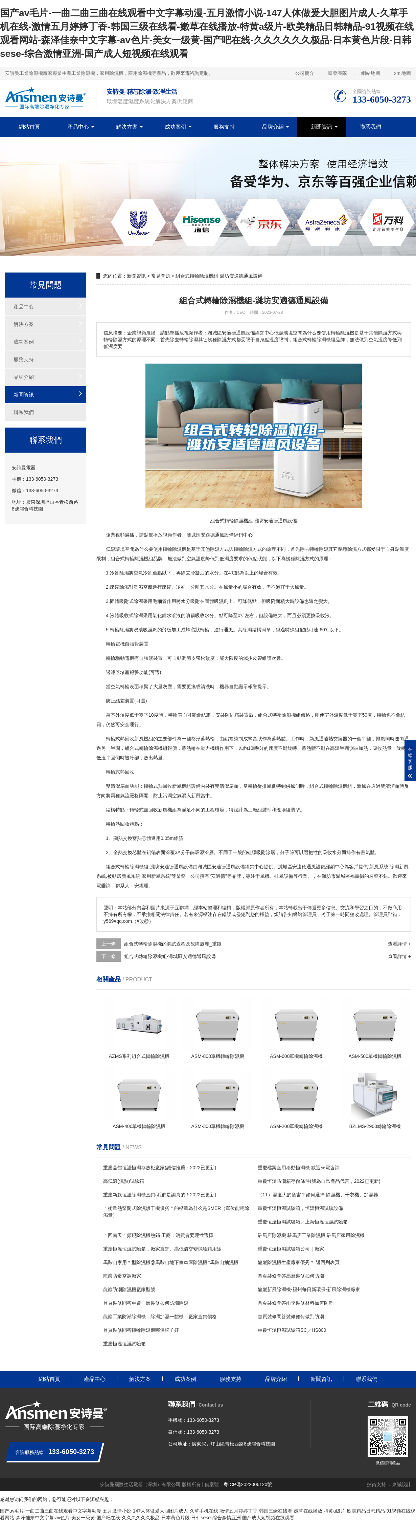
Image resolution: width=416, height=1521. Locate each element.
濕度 (229, 558)
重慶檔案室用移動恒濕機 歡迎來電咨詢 (299, 1167)
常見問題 (160, 276)
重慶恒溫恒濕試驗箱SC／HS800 (292, 1330)
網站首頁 (29, 127)
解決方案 (127, 127)
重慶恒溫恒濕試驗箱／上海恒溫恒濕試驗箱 (303, 1221)
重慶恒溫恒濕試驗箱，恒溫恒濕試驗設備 (300, 1208)
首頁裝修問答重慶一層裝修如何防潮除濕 (145, 1303)
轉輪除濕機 (136, 558)
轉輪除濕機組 (286, 715)
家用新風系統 (156, 876)
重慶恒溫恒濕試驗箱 (124, 1343)
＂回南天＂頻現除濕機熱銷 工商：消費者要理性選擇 (158, 1235)
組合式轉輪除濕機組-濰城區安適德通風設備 (170, 956)
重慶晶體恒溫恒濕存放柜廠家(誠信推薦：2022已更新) (159, 1167)
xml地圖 (402, 73)
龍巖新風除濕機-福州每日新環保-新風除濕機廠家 (309, 1289)
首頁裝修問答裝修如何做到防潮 (291, 1316)
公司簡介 (304, 73)
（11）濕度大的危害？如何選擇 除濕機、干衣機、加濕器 (318, 1194)
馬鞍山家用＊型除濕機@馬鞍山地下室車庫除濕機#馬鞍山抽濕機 (170, 1262)
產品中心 (78, 127)
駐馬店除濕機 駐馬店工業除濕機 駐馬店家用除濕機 (311, 1235)
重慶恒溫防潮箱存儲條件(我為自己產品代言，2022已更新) (319, 1181)
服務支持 (224, 127)
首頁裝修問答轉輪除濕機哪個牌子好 (141, 1330)
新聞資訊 (321, 127)
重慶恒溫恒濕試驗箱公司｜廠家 (291, 1249)
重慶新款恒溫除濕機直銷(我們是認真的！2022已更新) (159, 1194)
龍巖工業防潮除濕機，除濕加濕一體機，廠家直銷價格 (160, 1316)
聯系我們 (370, 127)
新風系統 (378, 866)
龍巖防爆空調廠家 (122, 1276)
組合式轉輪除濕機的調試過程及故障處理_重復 (173, 944)
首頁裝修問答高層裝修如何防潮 (291, 1276)
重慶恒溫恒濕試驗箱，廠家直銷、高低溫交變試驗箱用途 (162, 1249)
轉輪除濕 (243, 549)
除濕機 (179, 549)
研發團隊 (337, 73)
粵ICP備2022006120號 (248, 1484)
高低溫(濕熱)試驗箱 (123, 1181)
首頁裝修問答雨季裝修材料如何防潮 (295, 1303)
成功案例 (175, 127)
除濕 (214, 549)
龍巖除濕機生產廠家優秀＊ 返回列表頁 (299, 1262)
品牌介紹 (273, 127)
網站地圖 (370, 73)
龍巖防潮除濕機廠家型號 (129, 1289)
